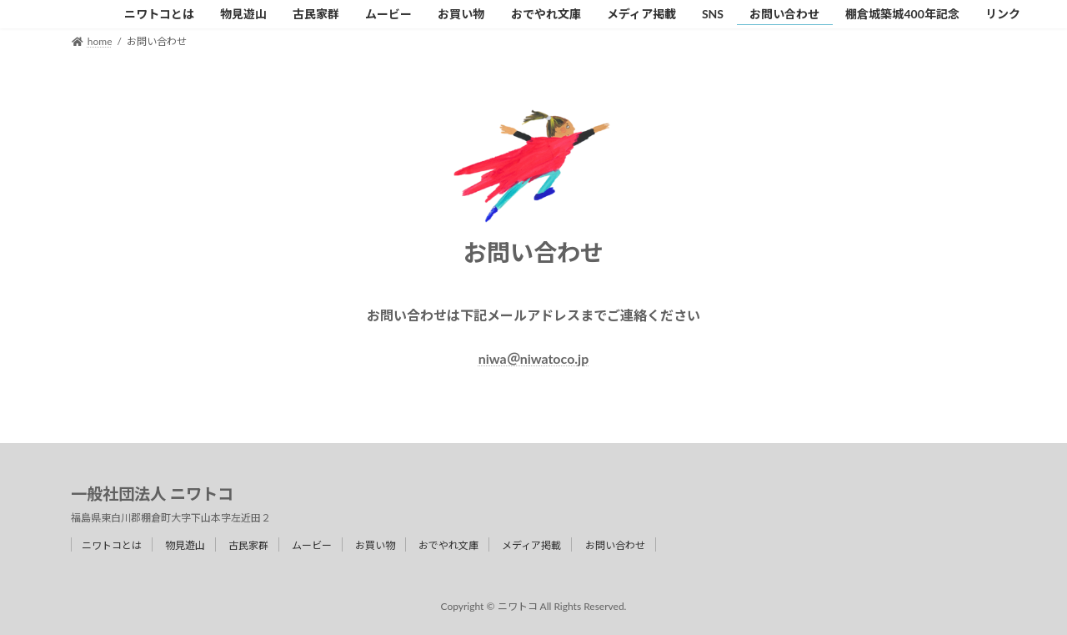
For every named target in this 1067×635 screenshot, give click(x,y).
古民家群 (248, 545)
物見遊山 (185, 545)
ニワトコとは (112, 545)
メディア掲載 (531, 545)
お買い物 (375, 545)
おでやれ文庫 (448, 545)
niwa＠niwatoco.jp (533, 358)
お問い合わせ (615, 545)
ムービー (312, 545)
